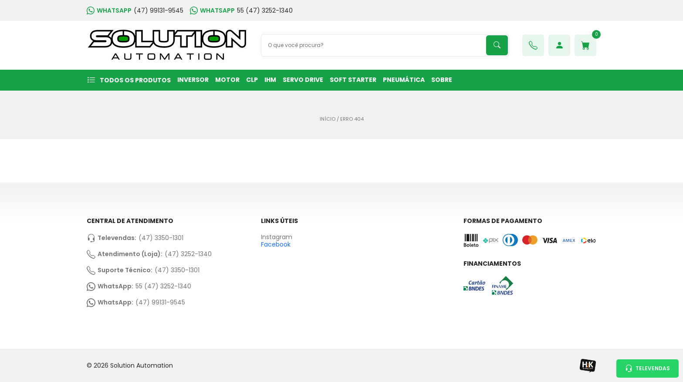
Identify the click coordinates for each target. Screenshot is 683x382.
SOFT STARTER (353, 79)
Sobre (441, 79)
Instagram (276, 237)
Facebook (276, 244)
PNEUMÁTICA (404, 79)
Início (327, 119)
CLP (252, 79)
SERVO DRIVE (303, 79)
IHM (270, 79)
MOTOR (227, 79)
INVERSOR (193, 79)
